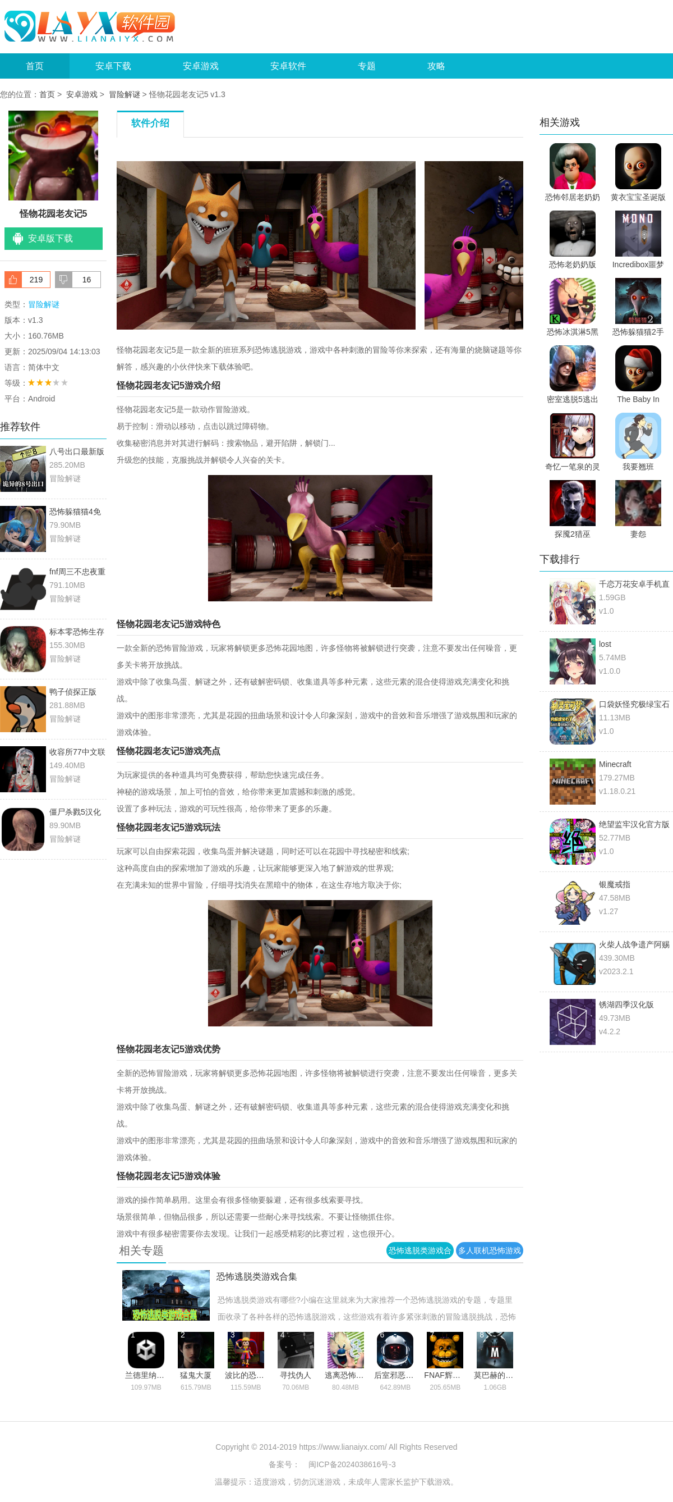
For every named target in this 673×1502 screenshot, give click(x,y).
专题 (367, 66)
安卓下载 (113, 66)
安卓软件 (288, 66)
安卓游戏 (201, 66)
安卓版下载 (50, 238)
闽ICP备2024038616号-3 (352, 1464)
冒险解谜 (124, 94)
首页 (35, 66)
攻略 (436, 66)
